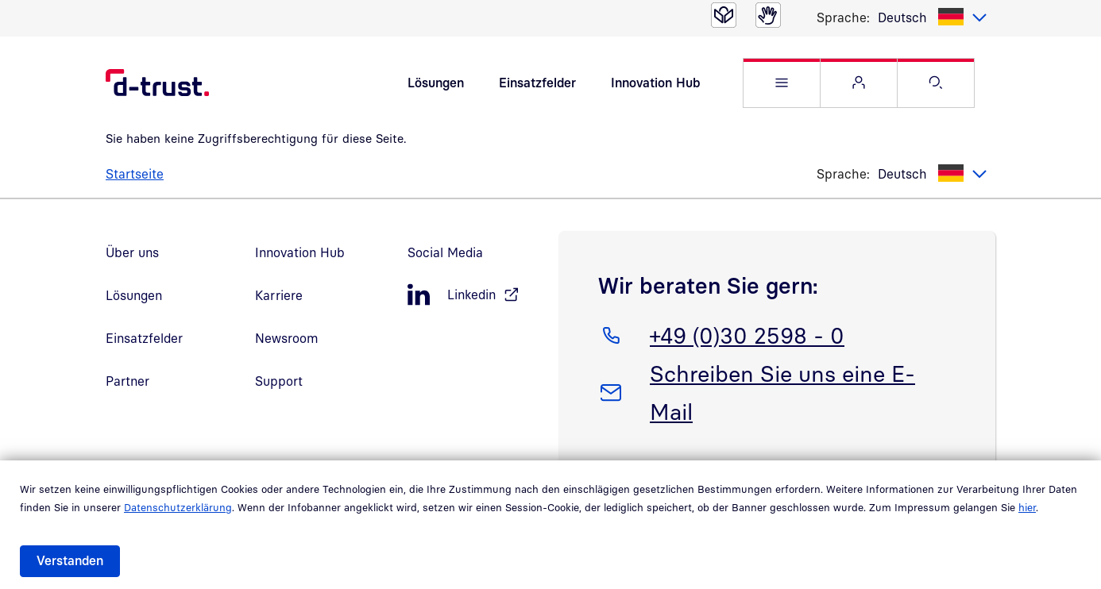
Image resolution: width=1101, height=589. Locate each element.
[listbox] (932, 17)
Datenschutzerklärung (178, 507)
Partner (127, 381)
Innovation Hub (655, 82)
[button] (782, 83)
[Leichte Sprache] (723, 15)
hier (1027, 507)
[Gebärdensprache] (768, 15)
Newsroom (287, 338)
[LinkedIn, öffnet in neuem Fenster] (475, 295)
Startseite (135, 174)
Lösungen (436, 82)
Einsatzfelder (537, 82)
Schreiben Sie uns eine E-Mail (782, 390)
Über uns (132, 252)
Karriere (279, 295)
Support (279, 381)
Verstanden (70, 560)
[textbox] (932, 17)
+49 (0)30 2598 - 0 (746, 332)
